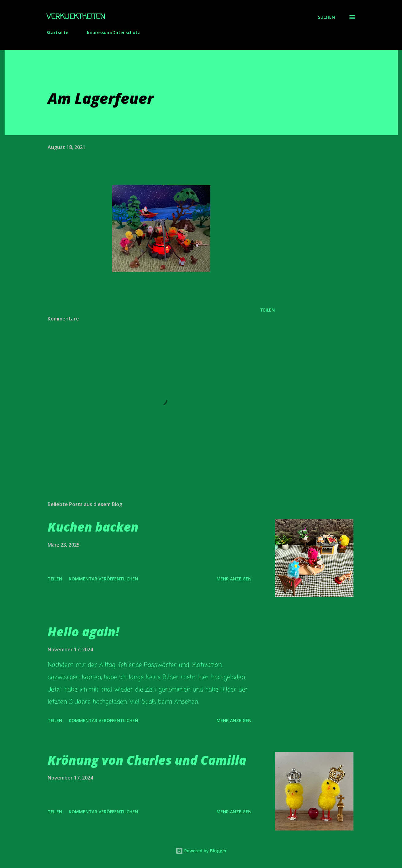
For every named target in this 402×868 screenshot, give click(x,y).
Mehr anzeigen (234, 579)
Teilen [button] (267, 310)
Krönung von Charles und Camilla (147, 760)
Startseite (57, 32)
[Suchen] (326, 17)
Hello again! (83, 631)
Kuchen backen (93, 526)
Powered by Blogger (201, 851)
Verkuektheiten (75, 17)
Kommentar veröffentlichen (103, 579)
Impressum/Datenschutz (113, 32)
